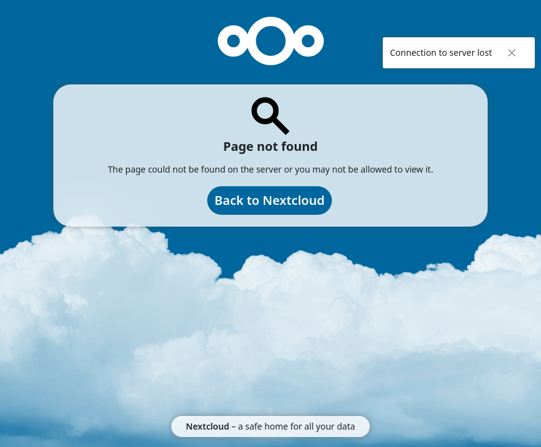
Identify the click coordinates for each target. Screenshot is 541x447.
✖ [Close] (511, 52)
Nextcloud (208, 426)
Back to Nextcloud (269, 200)
